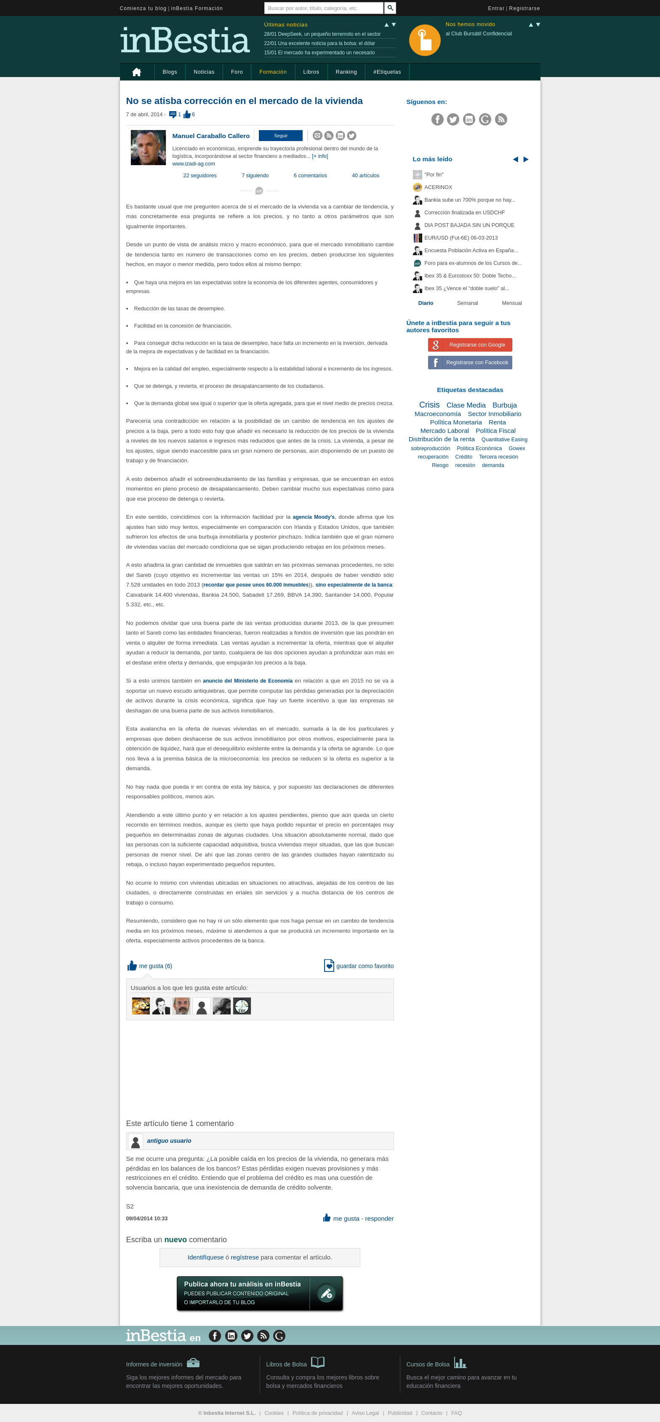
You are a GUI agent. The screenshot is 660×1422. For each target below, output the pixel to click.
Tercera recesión (498, 457)
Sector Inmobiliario (494, 413)
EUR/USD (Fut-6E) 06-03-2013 (461, 238)
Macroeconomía (438, 413)
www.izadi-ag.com (194, 164)
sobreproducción (430, 448)
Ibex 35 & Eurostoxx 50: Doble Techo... (470, 276)
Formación (273, 72)
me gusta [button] (145, 966)
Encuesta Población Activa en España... (472, 250)
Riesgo (440, 465)
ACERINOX (438, 187)
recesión (465, 465)
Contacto (431, 1413)
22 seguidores (200, 176)
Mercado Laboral (444, 430)
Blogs (170, 72)
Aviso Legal (365, 1413)
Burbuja (504, 405)
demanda (493, 465)
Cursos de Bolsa (437, 1361)
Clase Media (466, 405)
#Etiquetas (387, 72)
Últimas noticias (286, 24)
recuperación (433, 457)
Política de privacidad (318, 1413)
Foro (237, 72)
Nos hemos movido (470, 24)
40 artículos (365, 176)
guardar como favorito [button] (359, 966)
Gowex (517, 448)
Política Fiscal (496, 430)
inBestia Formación (197, 8)
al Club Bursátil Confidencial (479, 34)
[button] (280, 135)
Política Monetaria (456, 422)
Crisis (429, 404)
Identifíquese (206, 1257)
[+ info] (320, 156)
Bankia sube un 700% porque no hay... (470, 200)
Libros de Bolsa (295, 1361)
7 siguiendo (255, 176)
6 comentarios (310, 176)
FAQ (456, 1413)
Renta (497, 422)
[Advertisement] (261, 1069)
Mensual (512, 303)
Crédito (464, 457)
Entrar (496, 8)
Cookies (274, 1413)
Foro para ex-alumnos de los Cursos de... (473, 263)
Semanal (467, 303)
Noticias (204, 72)
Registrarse (524, 8)
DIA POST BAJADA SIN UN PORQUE (470, 225)
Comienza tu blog (143, 8)
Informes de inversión (163, 1362)
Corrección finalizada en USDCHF (465, 213)
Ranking (346, 72)
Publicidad (400, 1413)
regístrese (245, 1257)
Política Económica (479, 448)
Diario (426, 303)
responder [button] (379, 1218)
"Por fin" (434, 175)
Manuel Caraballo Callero (211, 135)
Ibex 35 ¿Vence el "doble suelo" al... (467, 288)
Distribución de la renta (442, 439)
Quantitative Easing (504, 440)
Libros (311, 72)
